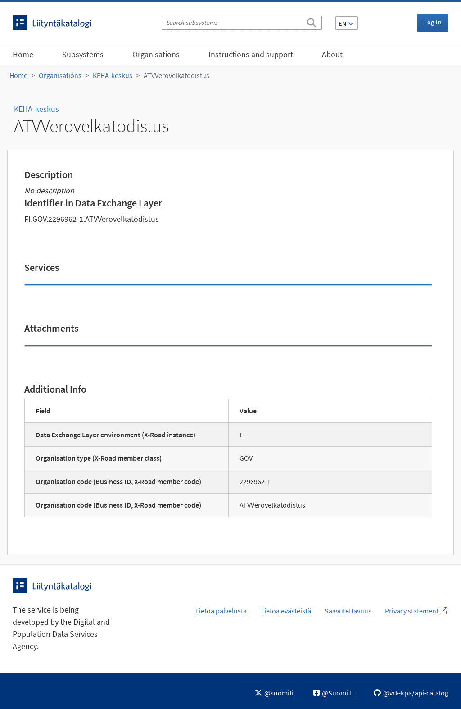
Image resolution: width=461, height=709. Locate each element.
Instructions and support (250, 54)
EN (346, 23)
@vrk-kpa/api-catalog (411, 692)
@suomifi (274, 692)
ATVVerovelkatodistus (176, 75)
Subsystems (83, 54)
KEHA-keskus (112, 75)
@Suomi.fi (333, 692)
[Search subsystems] (242, 23)
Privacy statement (416, 610)
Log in (433, 22)
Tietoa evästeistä (285, 610)
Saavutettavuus (348, 610)
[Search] (311, 21)
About (332, 54)
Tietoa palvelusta (221, 610)
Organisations (156, 54)
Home (23, 54)
